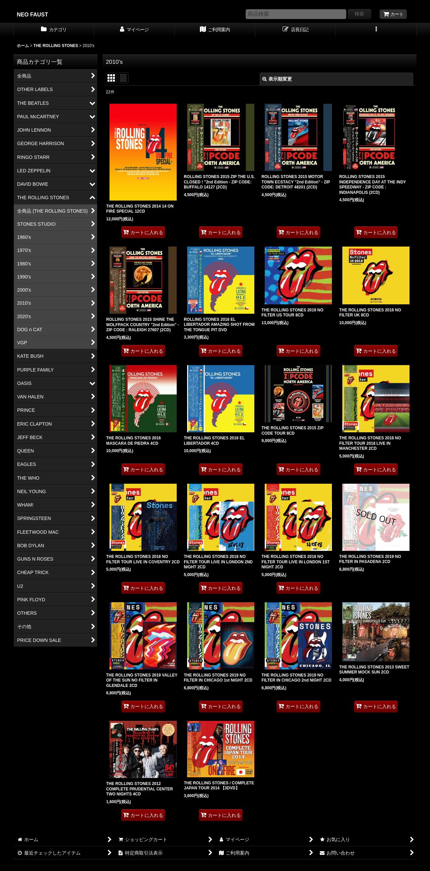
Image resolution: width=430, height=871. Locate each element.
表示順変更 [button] (277, 79)
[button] (376, 30)
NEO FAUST (32, 14)
